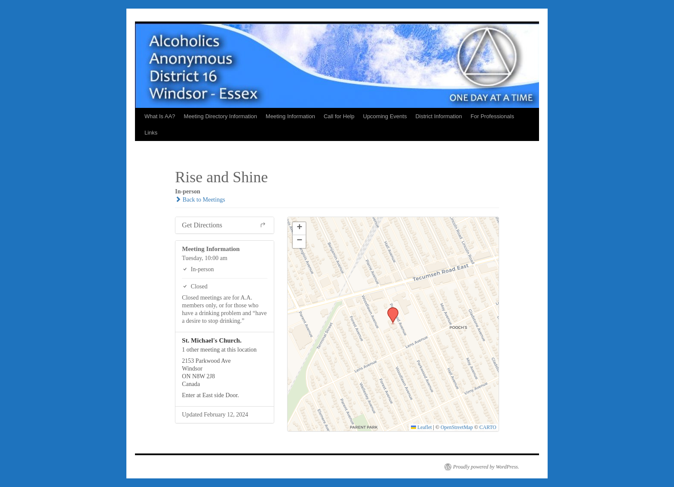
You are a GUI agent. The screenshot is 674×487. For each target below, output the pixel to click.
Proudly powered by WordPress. (486, 467)
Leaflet (421, 427)
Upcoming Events (385, 116)
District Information (438, 116)
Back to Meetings (200, 199)
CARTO (487, 427)
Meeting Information (290, 116)
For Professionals (492, 116)
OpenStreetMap (457, 427)
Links (150, 132)
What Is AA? (159, 116)
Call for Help (339, 116)
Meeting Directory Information (220, 116)
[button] (389, 309)
